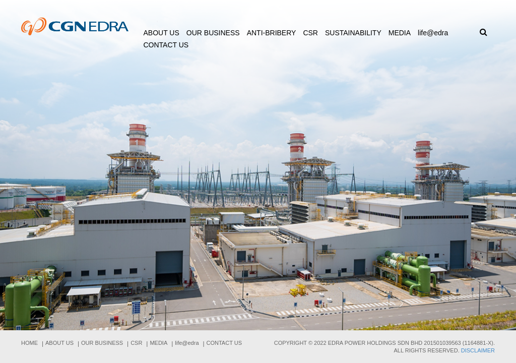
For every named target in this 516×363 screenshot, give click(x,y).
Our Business (213, 33)
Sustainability (353, 33)
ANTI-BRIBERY (271, 33)
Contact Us (166, 45)
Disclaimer (478, 350)
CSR (310, 33)
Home (29, 343)
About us (161, 33)
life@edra (433, 33)
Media (400, 33)
